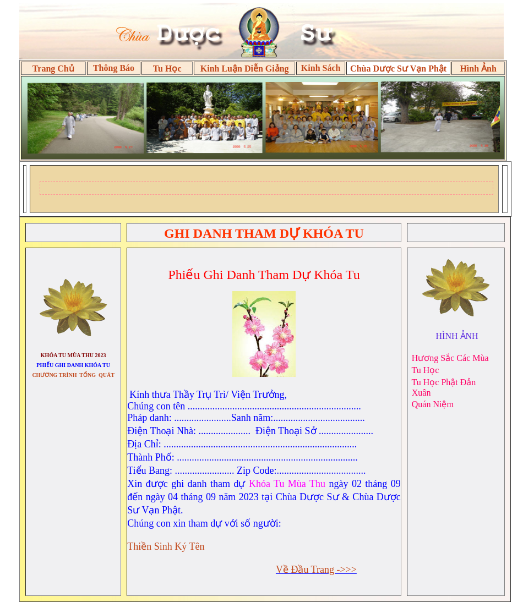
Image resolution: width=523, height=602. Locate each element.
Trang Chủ (53, 68)
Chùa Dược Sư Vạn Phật (398, 68)
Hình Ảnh (478, 68)
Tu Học (167, 68)
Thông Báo (113, 68)
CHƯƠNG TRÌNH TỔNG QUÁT (73, 375)
